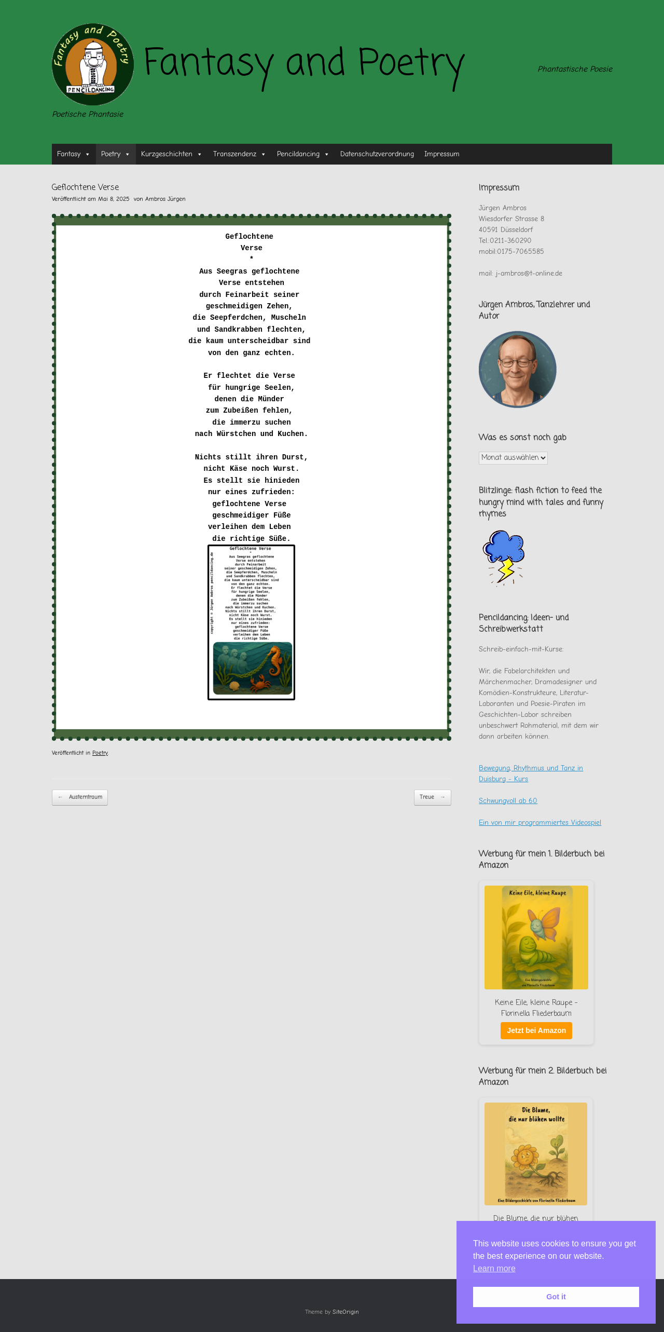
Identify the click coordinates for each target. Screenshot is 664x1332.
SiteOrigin (346, 1312)
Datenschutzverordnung (377, 153)
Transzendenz (240, 154)
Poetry (116, 154)
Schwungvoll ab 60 (508, 800)
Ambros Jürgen (165, 198)
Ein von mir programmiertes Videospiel (540, 822)
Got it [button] (556, 1297)
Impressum (442, 153)
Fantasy (74, 154)
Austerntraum (80, 797)
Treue (433, 797)
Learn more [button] (494, 1268)
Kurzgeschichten (172, 154)
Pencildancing (303, 154)
